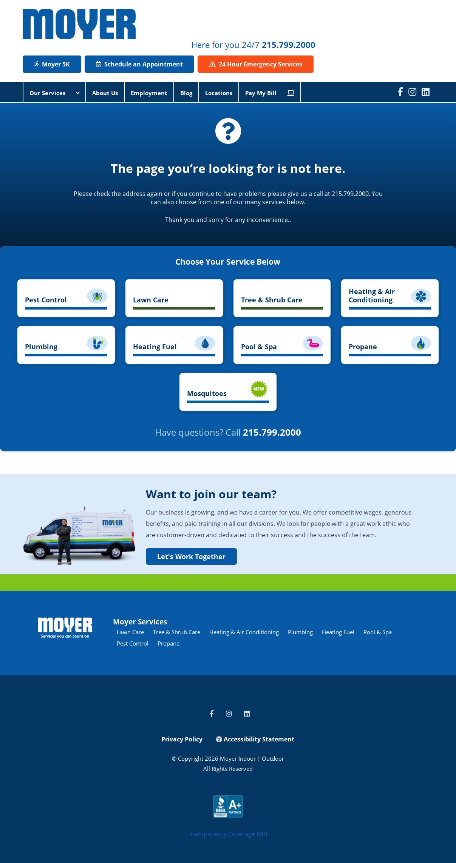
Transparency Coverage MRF (228, 834)
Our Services (54, 93)
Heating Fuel (338, 632)
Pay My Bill (269, 93)
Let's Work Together (191, 556)
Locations (218, 93)
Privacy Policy (181, 739)
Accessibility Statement (255, 739)
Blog (186, 93)
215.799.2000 (288, 44)
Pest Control (132, 643)
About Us (105, 93)
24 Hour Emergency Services (255, 64)
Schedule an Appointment (139, 64)
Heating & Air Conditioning (244, 632)
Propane (168, 643)
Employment (149, 93)
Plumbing (300, 632)
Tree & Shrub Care (176, 632)
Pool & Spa (377, 632)
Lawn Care (130, 632)
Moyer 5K (52, 64)
